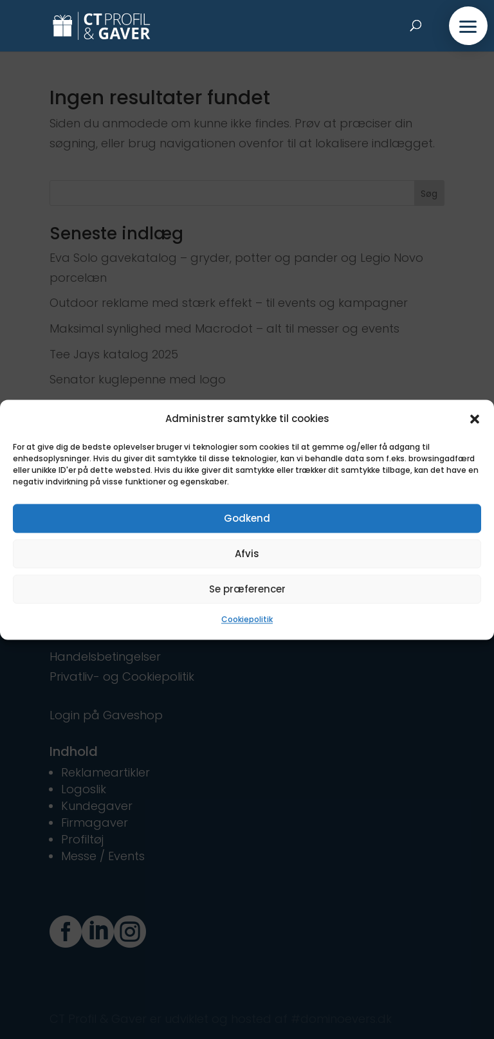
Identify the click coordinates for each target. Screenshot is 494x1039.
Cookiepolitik (247, 619)
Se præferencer (247, 589)
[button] (474, 418)
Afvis (247, 553)
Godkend (247, 518)
